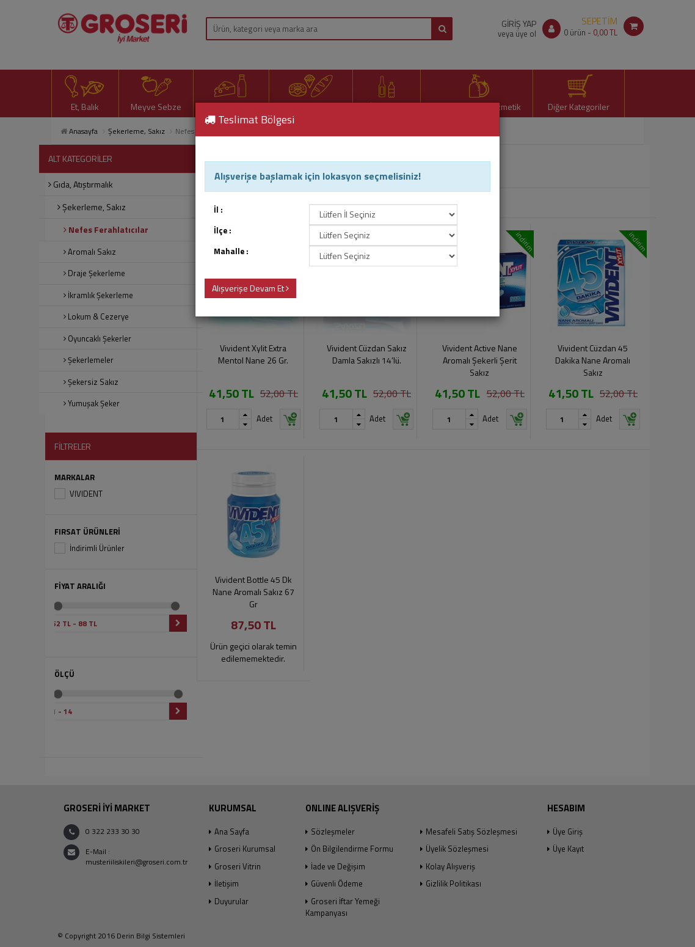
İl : (218, 210)
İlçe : (222, 230)
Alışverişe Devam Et (250, 288)
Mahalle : (231, 251)
